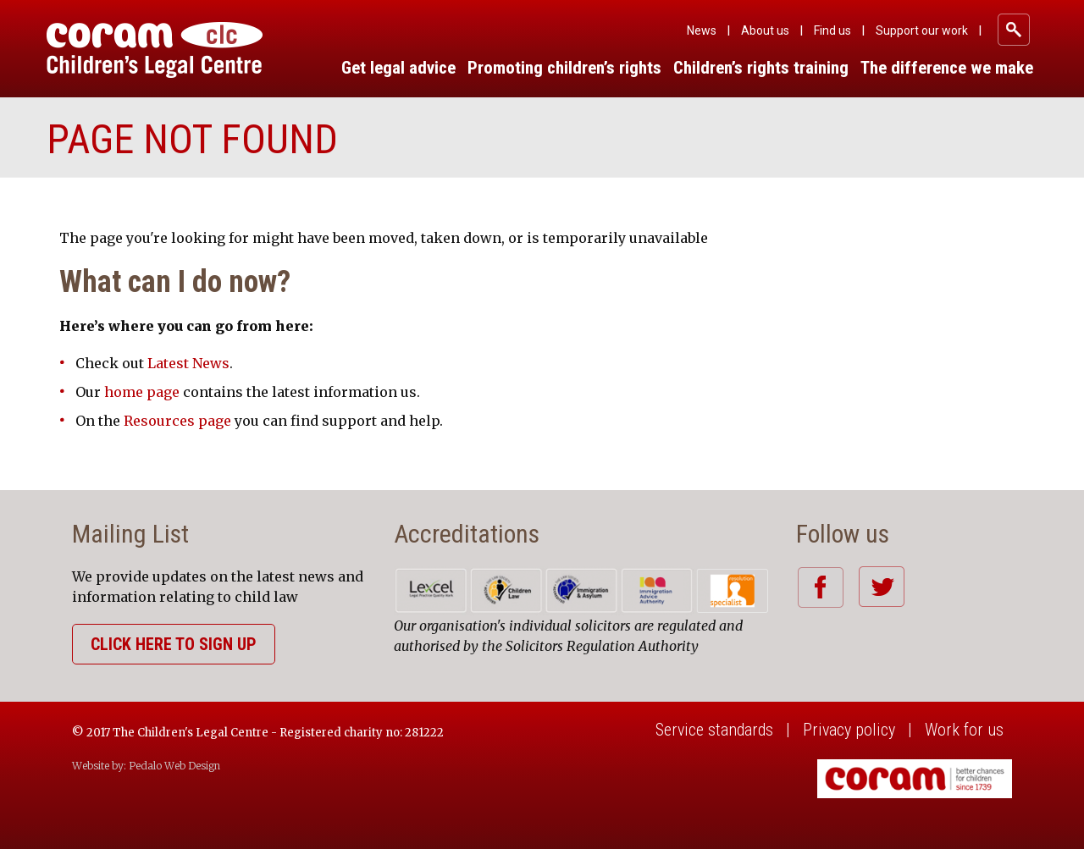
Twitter (881, 586)
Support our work (922, 30)
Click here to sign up (174, 644)
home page (142, 391)
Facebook (820, 587)
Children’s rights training (761, 68)
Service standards (714, 729)
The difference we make (946, 68)
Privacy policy (849, 729)
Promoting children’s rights (564, 68)
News (701, 30)
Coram (155, 50)
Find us (832, 30)
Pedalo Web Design (174, 765)
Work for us (964, 729)
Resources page (177, 420)
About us (765, 30)
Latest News (188, 363)
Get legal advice (398, 68)
